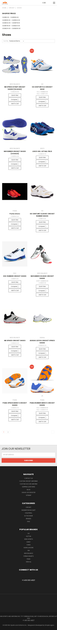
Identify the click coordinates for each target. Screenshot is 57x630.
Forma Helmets (28, 556)
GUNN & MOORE (28, 548)
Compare (15, 99)
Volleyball (28, 513)
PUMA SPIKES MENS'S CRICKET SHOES (15, 404)
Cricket (28, 507)
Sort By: (6, 41)
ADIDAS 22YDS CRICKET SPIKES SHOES (42, 341)
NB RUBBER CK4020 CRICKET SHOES (42, 277)
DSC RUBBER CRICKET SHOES (14, 276)
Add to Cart (15, 103)
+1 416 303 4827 (28, 580)
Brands (28, 519)
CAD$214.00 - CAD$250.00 (11, 28)
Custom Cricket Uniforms (28, 481)
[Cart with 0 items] (50, 3)
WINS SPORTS (28, 539)
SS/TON (28, 536)
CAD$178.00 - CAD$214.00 (11, 26)
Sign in (24, 492)
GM (28, 550)
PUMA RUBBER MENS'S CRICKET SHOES (42, 404)
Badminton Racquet (29, 510)
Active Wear (28, 516)
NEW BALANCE (28, 553)
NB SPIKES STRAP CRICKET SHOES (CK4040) (14, 88)
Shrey (28, 542)
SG (29, 533)
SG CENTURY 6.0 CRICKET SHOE (42, 88)
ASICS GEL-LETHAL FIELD (42, 151)
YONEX (28, 545)
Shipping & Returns (28, 487)
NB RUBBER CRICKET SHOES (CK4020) (15, 152)
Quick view (14, 95)
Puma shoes (15, 214)
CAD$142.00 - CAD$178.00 (11, 23)
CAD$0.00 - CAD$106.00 (10, 17)
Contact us (28, 478)
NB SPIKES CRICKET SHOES (14, 340)
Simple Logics (49, 625)
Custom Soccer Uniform (28, 484)
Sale (28, 521)
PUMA (28, 559)
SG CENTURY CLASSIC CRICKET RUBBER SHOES (42, 215)
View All (28, 562)
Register (32, 492)
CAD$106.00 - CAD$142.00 (11, 20)
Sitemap (28, 495)
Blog (28, 490)
